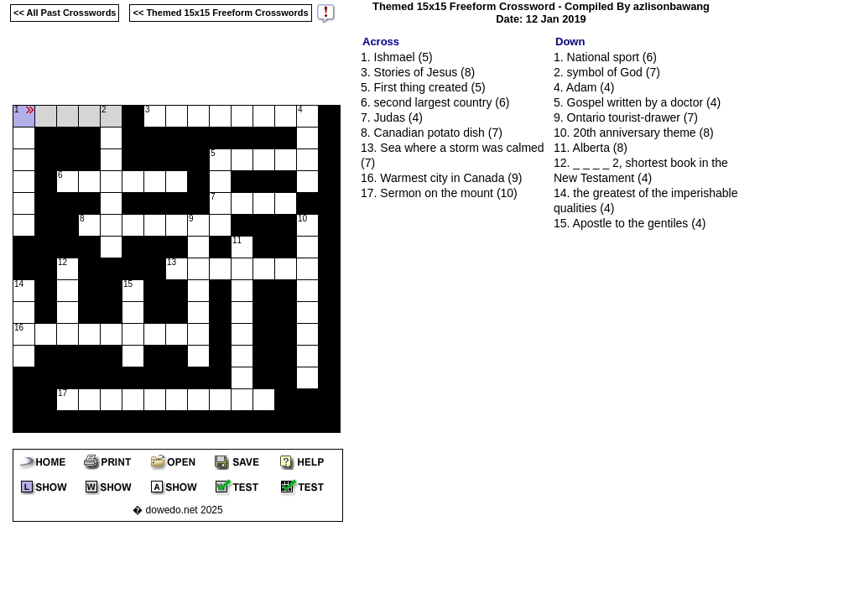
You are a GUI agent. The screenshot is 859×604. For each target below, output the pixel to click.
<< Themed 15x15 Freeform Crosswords (220, 13)
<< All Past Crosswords (64, 13)
